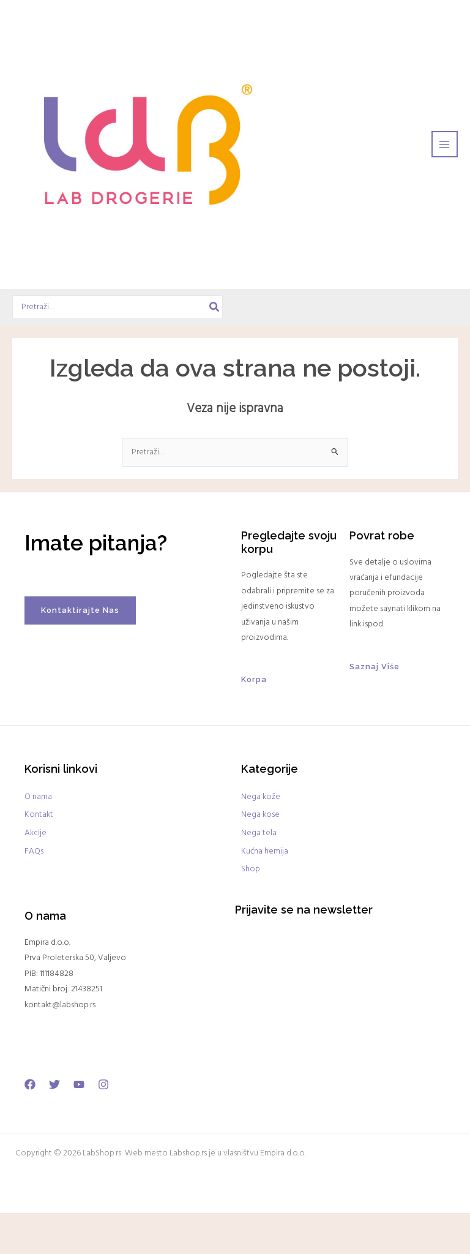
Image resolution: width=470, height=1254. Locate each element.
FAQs (33, 892)
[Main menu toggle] (444, 165)
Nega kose (260, 856)
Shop (250, 910)
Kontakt (38, 856)
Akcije (35, 874)
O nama (38, 838)
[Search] (219, 348)
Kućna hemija (264, 892)
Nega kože (260, 838)
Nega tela (259, 874)
